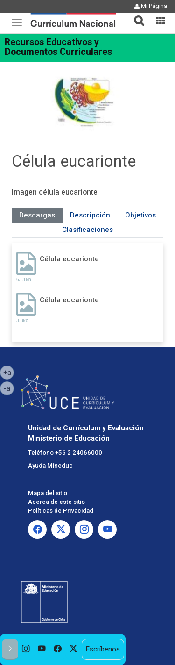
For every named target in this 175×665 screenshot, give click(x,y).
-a (9, 388)
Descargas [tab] (37, 215)
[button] (135, 15)
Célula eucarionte (69, 259)
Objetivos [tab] (140, 215)
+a (8, 372)
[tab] (135, 15)
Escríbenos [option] (102, 649)
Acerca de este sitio (56, 501)
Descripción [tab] (90, 215)
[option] (26, 649)
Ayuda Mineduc (50, 465)
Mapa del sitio (47, 492)
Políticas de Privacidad (60, 510)
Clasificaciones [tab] (87, 229)
